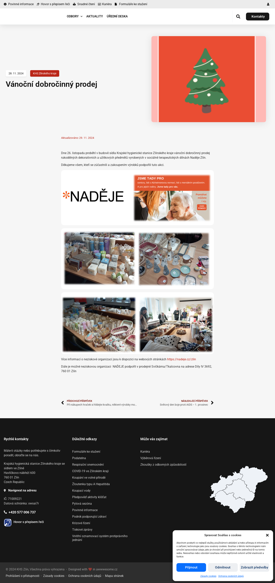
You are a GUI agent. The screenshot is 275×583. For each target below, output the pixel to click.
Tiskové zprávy (82, 529)
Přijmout (191, 567)
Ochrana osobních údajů (231, 576)
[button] (267, 535)
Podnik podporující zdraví (89, 516)
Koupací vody (81, 490)
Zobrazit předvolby (254, 567)
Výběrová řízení (150, 458)
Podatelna (79, 458)
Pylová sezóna (82, 503)
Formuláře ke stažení (86, 451)
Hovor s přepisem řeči (29, 522)
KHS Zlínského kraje (44, 73)
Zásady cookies (208, 576)
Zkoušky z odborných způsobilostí (163, 464)
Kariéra (145, 451)
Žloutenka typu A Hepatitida (91, 484)
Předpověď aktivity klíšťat (89, 497)
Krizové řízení (81, 523)
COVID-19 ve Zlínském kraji (90, 471)
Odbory (74, 16)
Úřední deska (117, 16)
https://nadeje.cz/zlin (181, 359)
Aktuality (94, 16)
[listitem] (230, 501)
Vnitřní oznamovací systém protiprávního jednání (100, 538)
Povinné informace (85, 510)
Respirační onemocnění (88, 464)
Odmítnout (223, 567)
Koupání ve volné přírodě (88, 477)
